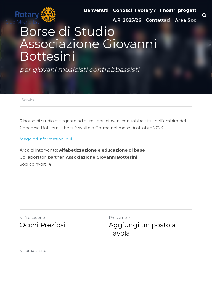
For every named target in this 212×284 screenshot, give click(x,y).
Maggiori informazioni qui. (46, 139)
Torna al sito (33, 250)
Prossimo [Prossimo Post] (120, 217)
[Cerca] (204, 15)
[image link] (31, 15)
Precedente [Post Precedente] (33, 217)
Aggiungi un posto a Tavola (142, 229)
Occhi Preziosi (43, 225)
